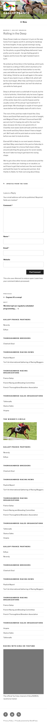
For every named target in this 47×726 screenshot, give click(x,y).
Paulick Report (9, 358)
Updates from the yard (17, 184)
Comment (8, 205)
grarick (22, 30)
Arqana (6, 411)
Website (6, 260)
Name (6, 236)
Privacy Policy (8, 721)
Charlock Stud (8, 344)
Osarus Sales (8, 406)
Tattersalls (7, 401)
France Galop (8, 378)
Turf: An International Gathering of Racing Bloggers (23, 362)
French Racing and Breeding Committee (19, 383)
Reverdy (6, 325)
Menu (23, 22)
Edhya (5, 330)
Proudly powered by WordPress (26, 721)
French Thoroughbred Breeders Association (20, 387)
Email (6, 248)
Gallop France (16, 13)
